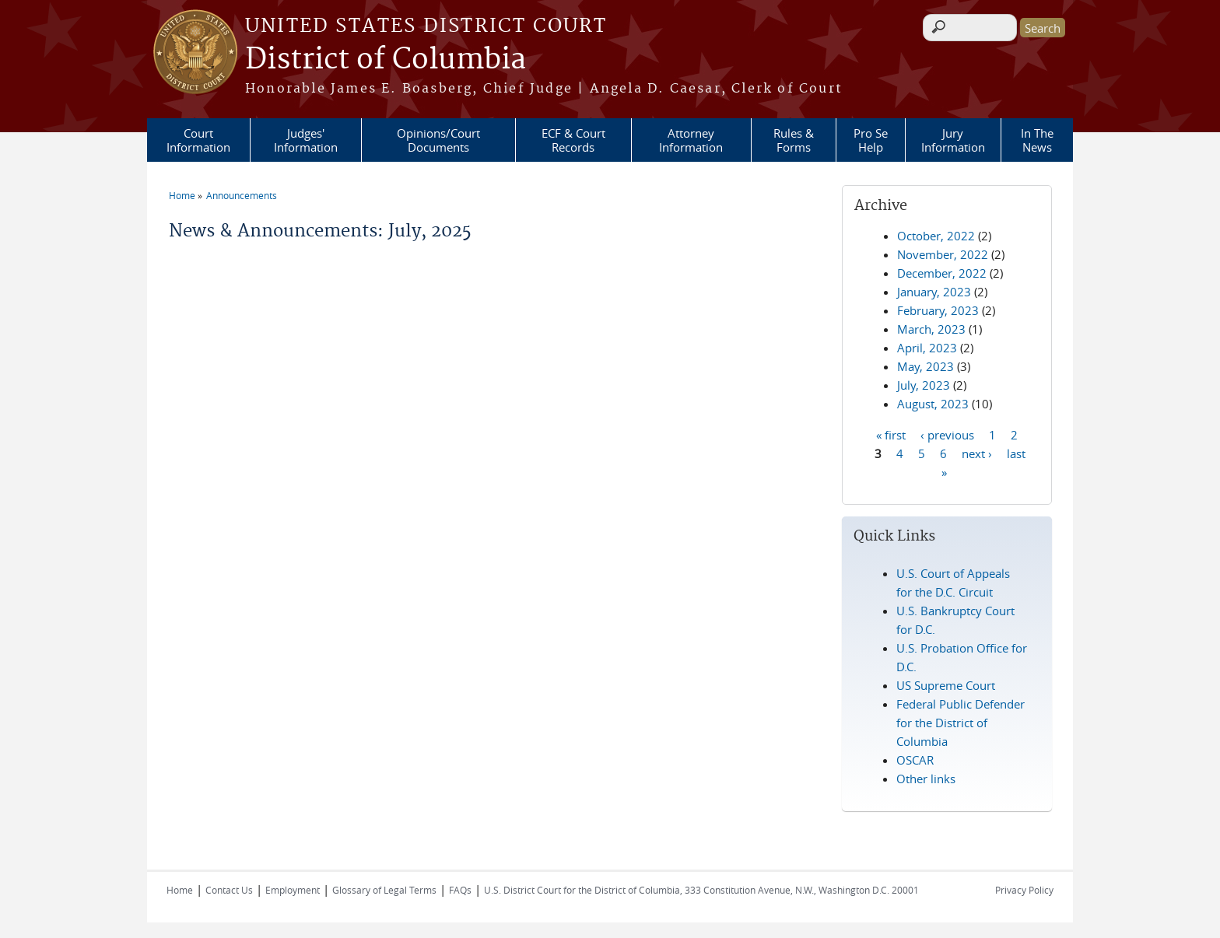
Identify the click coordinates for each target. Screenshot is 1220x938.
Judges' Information (306, 140)
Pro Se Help (871, 140)
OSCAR (915, 760)
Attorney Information (691, 140)
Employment (292, 890)
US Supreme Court (945, 685)
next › (977, 452)
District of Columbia (385, 60)
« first (891, 434)
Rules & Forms (793, 140)
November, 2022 (942, 254)
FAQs (460, 890)
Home (182, 195)
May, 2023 (925, 366)
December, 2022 (942, 273)
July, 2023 (923, 385)
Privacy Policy (1024, 890)
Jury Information (953, 140)
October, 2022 (936, 235)
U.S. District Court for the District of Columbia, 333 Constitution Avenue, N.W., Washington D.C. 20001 (701, 890)
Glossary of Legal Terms (384, 890)
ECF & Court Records (573, 140)
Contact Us (229, 890)
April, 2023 (927, 347)
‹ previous (947, 434)
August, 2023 (933, 403)
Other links (925, 778)
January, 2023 (934, 291)
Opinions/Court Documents (438, 140)
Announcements (241, 195)
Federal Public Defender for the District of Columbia (960, 722)
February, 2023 (938, 310)
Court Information (198, 140)
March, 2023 (931, 329)
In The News (1037, 140)
